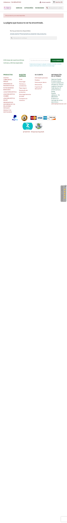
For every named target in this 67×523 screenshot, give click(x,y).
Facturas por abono (40, 82)
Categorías (28, 8)
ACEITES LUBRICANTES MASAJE (7, 79)
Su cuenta (39, 75)
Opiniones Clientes (62, 193)
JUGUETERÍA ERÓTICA (9, 92)
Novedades (39, 8)
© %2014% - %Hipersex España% (33, 132)
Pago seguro (23, 88)
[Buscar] (54, 8)
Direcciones (38, 84)
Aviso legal (22, 81)
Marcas (19, 8)
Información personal (41, 78)
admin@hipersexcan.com (58, 104)
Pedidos (37, 80)
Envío (20, 79)
